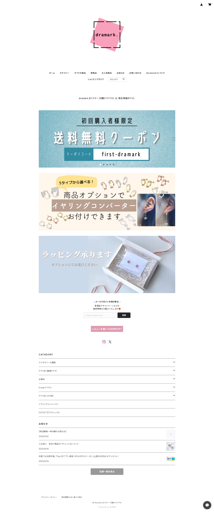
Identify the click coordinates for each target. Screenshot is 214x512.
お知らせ (120, 73)
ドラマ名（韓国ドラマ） (48, 371)
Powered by (107, 507)
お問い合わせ (135, 73)
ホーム (52, 73)
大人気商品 (107, 73)
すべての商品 (80, 73)
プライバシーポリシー (49, 497)
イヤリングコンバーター (49, 404)
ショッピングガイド (96, 79)
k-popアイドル (45, 387)
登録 (124, 315)
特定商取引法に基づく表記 (71, 497)
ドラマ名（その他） (46, 396)
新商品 (94, 73)
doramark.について (155, 73)
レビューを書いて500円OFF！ (107, 329)
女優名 (42, 379)
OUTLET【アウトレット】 (49, 412)
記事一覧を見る (107, 471)
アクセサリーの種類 (47, 362)
